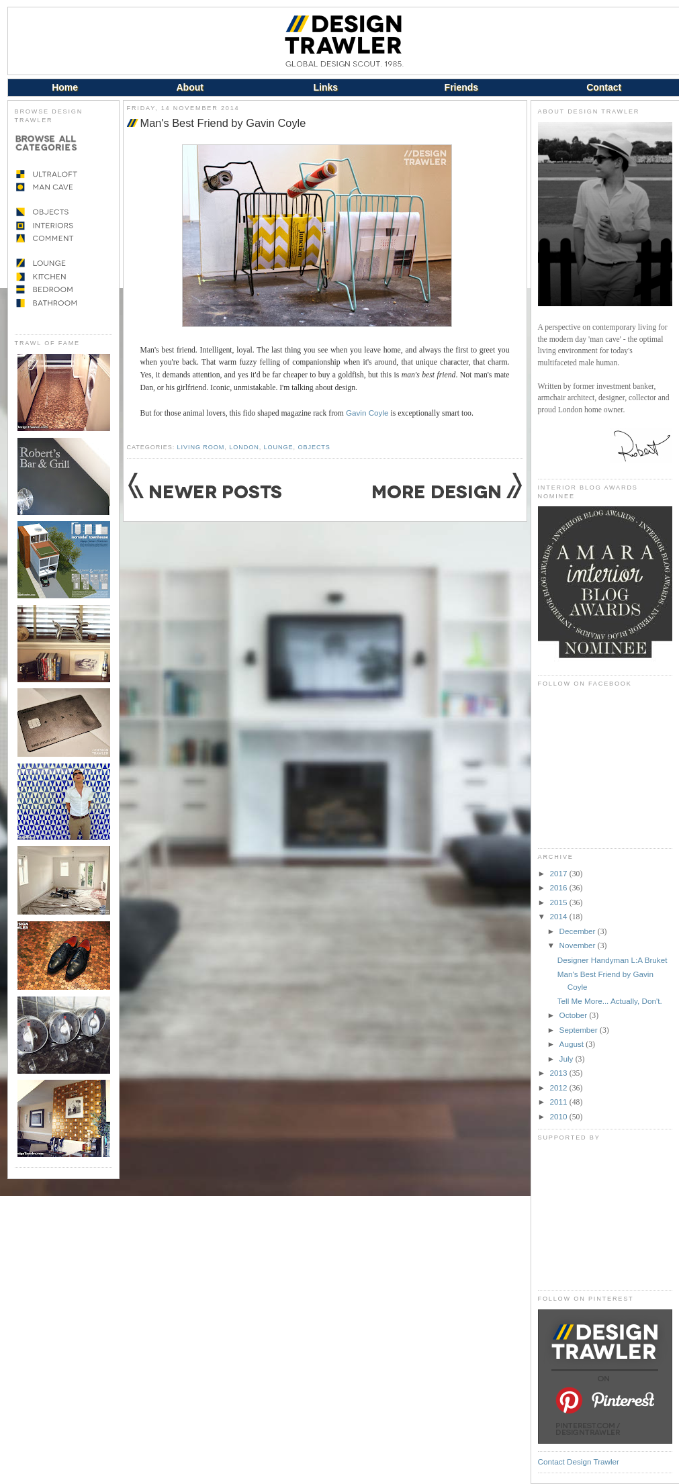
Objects (314, 447)
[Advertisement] (605, 1215)
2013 (560, 1072)
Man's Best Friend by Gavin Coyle (223, 123)
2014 (560, 916)
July (567, 1058)
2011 (560, 1101)
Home (65, 87)
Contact (603, 87)
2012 (560, 1087)
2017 (560, 873)
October (574, 1015)
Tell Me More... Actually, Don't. (609, 1000)
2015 (560, 902)
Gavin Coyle (367, 412)
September (579, 1029)
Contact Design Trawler (578, 1461)
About (189, 87)
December (578, 931)
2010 (560, 1116)
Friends (462, 87)
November (578, 945)
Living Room (201, 447)
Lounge (278, 447)
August (572, 1043)
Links (326, 87)
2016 (560, 887)
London (244, 447)
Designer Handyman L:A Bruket (612, 960)
